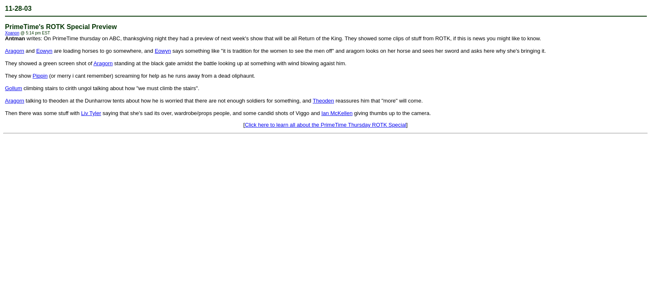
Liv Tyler (91, 113)
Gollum (13, 88)
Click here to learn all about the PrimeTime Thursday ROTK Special (325, 125)
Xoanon (12, 33)
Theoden (323, 101)
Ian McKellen (336, 113)
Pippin (39, 76)
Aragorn (14, 51)
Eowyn (44, 51)
